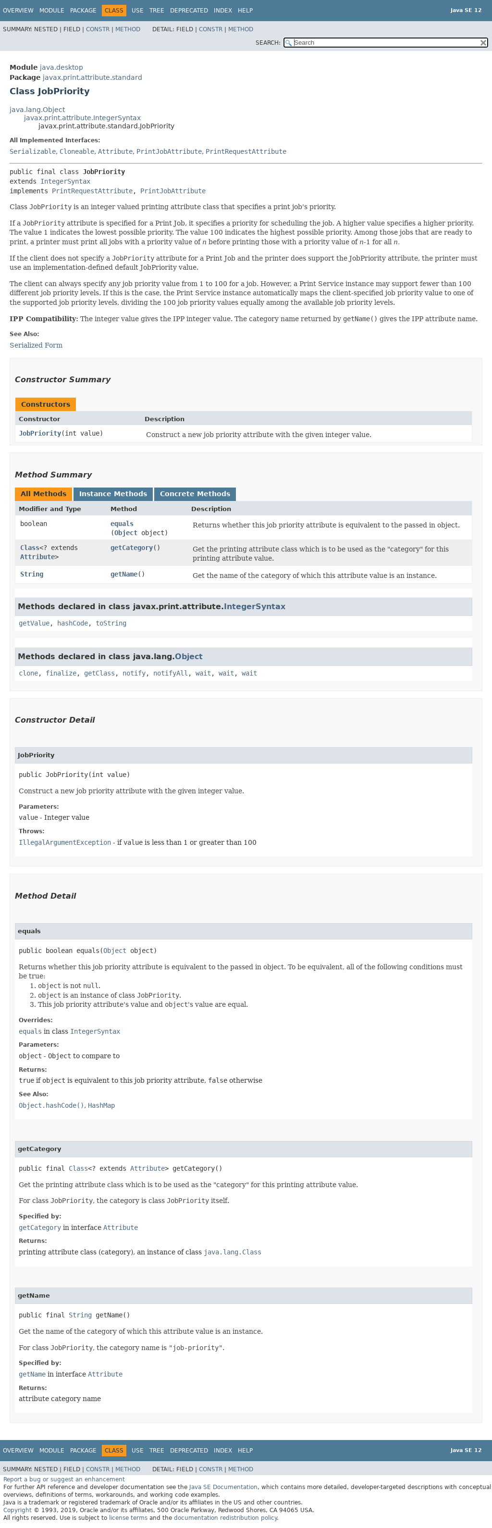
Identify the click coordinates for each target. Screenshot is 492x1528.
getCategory (132, 547)
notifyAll (170, 673)
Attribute (115, 151)
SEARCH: (268, 42)
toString (111, 623)
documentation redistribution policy (225, 1518)
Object (125, 533)
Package (83, 10)
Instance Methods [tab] (113, 494)
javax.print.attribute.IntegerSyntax (82, 118)
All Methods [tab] (43, 494)
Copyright (17, 1510)
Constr (98, 29)
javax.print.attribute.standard (92, 77)
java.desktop (61, 67)
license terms (128, 1518)
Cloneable (77, 151)
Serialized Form (36, 345)
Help (245, 10)
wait (203, 673)
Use (138, 10)
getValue (34, 623)
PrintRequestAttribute (246, 151)
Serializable (33, 151)
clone (28, 673)
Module (51, 10)
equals (122, 523)
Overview (18, 10)
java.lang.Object (37, 109)
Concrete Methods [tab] (195, 494)
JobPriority (40, 433)
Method (127, 29)
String (31, 574)
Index (223, 10)
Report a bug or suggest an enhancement (64, 1479)
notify (134, 673)
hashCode (72, 623)
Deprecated (189, 10)
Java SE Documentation (223, 1487)
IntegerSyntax (65, 181)
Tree (156, 10)
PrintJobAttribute (169, 151)
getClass (99, 673)
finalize (61, 673)
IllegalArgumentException (65, 842)
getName (124, 574)
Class (29, 547)
